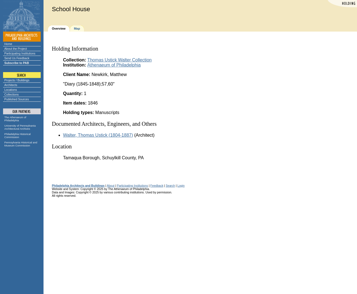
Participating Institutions (19, 53)
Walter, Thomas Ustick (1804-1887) (98, 135)
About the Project (15, 48)
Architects (10, 85)
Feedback (156, 185)
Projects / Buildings (17, 80)
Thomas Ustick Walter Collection (119, 60)
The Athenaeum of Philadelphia (15, 119)
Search (170, 185)
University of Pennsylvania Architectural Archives (20, 127)
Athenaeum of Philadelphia (114, 65)
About (111, 185)
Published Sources (16, 99)
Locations (10, 89)
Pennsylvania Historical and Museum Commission (20, 144)
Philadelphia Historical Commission (17, 135)
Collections (11, 94)
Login (181, 185)
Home (8, 44)
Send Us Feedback (17, 58)
